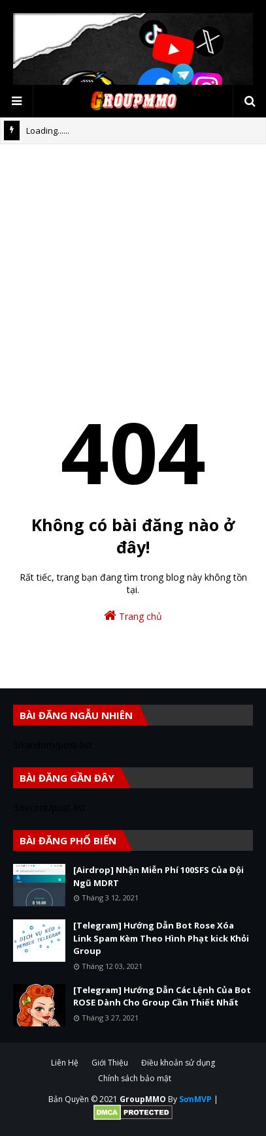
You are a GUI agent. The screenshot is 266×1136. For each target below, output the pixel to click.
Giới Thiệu (109, 1062)
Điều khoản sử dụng (178, 1062)
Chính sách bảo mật (134, 1078)
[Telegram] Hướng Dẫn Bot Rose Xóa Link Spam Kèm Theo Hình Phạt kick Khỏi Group (161, 938)
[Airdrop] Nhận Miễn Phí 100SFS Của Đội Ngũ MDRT (158, 876)
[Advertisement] (133, 263)
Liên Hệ (64, 1062)
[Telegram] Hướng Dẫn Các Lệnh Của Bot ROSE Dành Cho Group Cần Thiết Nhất (162, 996)
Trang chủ (133, 615)
